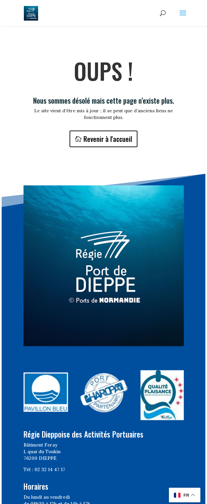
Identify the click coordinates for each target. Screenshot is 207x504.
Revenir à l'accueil (107, 139)
